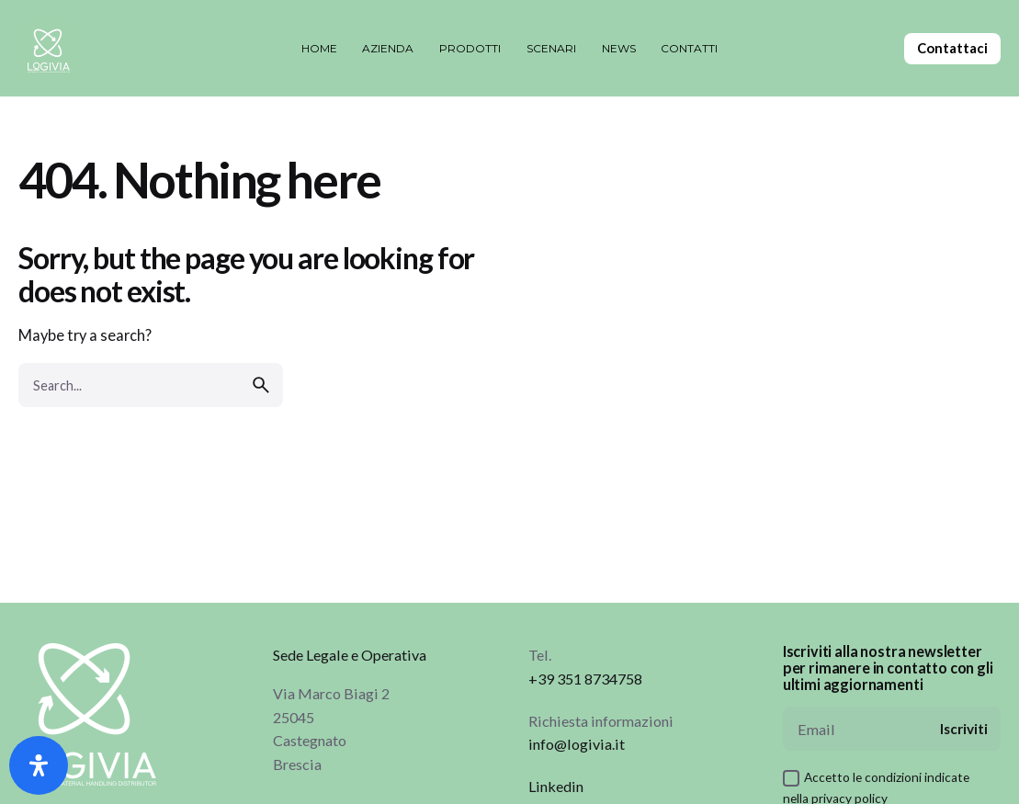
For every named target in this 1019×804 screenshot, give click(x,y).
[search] (261, 385)
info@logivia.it (576, 744)
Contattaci (952, 48)
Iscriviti (964, 728)
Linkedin (555, 786)
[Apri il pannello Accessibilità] (38, 765)
